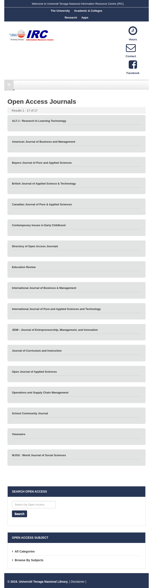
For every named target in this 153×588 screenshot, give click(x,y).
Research (71, 17)
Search (19, 514)
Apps (84, 17)
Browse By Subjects (29, 560)
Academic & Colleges (88, 10)
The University (60, 10)
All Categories (25, 551)
